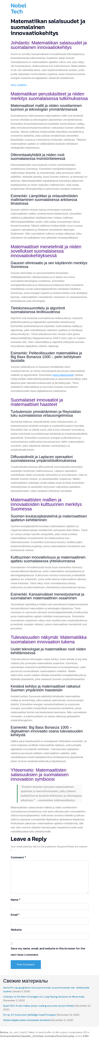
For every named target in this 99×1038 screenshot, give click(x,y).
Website (16, 930)
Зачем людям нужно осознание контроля (26, 1020)
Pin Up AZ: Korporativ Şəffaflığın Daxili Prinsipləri (29, 1014)
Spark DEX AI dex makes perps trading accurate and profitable (38, 1005)
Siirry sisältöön (19, 85)
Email (15, 915)
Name (15, 900)
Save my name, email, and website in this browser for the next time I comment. (48, 952)
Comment (18, 857)
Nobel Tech (18, 8)
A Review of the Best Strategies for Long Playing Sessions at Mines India (43, 996)
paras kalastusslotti (63, 375)
